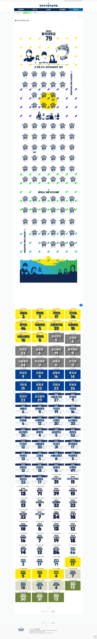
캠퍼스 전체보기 (78, 0)
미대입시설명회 (71, 0)
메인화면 (65, 0)
